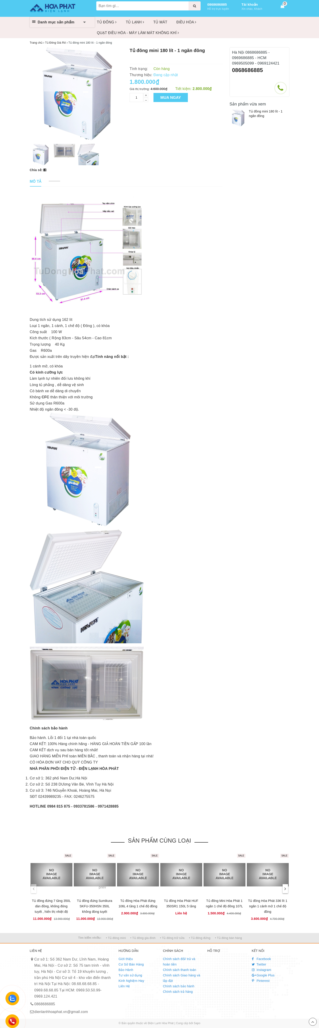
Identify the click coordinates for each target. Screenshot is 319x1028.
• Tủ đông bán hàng (228, 938)
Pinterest (261, 981)
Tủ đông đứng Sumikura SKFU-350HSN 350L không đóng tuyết (94, 906)
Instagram (261, 970)
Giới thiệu (126, 959)
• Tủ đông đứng (199, 938)
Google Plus (263, 975)
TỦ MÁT (160, 22)
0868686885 (217, 4)
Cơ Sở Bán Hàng (131, 964)
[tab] (35, 182)
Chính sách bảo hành (178, 986)
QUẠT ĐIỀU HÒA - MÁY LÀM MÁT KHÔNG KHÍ (138, 33)
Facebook (261, 959)
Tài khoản (250, 4)
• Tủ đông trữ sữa (172, 938)
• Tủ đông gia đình (143, 938)
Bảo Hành (126, 970)
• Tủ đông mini (116, 938)
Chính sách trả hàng (178, 991)
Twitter (259, 964)
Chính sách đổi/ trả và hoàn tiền (179, 961)
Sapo (197, 1023)
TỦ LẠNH (135, 22)
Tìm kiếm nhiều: (89, 937)
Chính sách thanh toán (179, 970)
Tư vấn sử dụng (130, 975)
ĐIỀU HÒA (186, 22)
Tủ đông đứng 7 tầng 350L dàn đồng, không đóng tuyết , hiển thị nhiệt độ (51, 906)
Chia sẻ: (36, 170)
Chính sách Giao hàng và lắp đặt (181, 978)
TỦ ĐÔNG (107, 22)
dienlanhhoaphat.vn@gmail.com (61, 1012)
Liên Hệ (124, 986)
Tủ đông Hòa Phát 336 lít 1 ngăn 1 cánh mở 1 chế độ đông (267, 906)
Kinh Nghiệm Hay (131, 981)
